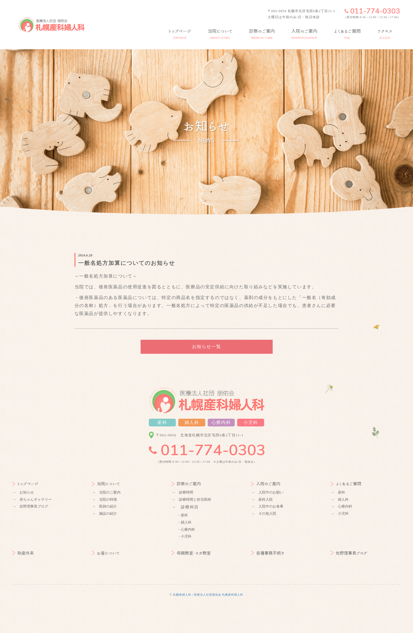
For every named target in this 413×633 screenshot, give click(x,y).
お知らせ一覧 (206, 346)
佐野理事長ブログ (349, 553)
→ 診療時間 (182, 492)
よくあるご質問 (346, 484)
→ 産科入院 (262, 499)
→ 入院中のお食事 (267, 506)
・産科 (182, 515)
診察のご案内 (186, 484)
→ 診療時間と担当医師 (191, 499)
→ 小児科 (340, 513)
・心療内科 (186, 529)
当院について (106, 484)
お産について (106, 553)
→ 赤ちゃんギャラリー (32, 499)
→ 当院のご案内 (106, 492)
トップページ (25, 484)
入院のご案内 (265, 484)
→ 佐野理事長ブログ (30, 506)
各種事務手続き (268, 553)
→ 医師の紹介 (104, 506)
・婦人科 (184, 522)
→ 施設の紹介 (104, 513)
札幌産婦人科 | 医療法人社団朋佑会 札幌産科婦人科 (208, 594)
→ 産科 (338, 492)
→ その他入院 (263, 513)
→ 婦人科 (340, 499)
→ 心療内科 (341, 506)
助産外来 (23, 553)
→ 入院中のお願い (267, 492)
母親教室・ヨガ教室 (191, 553)
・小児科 (184, 536)
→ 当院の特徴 (104, 499)
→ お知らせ (23, 492)
